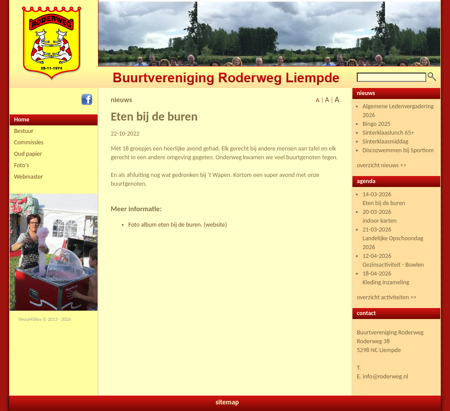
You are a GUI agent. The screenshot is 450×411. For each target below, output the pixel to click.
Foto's (21, 165)
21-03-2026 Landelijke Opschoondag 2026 (393, 238)
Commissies (29, 142)
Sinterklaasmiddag (385, 141)
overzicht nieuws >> (381, 165)
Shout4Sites (30, 319)
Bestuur (23, 131)
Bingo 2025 (377, 124)
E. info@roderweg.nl (382, 376)
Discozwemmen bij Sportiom (398, 150)
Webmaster (28, 176)
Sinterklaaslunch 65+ (388, 132)
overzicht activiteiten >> (387, 297)
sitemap (227, 402)
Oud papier (28, 154)
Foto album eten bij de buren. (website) (177, 224)
